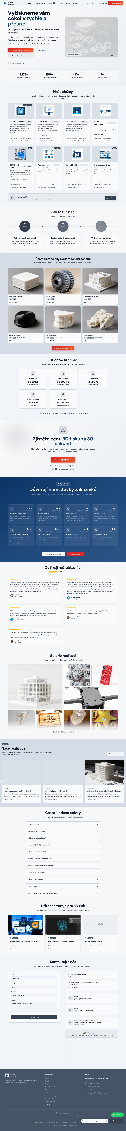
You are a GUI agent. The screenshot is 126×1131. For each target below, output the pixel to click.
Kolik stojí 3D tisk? (63, 826)
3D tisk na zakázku (51, 1090)
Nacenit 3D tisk (115, 3)
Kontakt (75, 3)
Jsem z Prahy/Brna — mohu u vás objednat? (63, 895)
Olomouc (61, 1116)
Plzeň (55, 1116)
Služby (29, 3)
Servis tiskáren (49, 1099)
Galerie (47, 1081)
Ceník (61, 3)
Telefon (11, 992)
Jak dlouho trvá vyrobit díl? (63, 833)
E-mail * (12, 983)
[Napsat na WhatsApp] (117, 1114)
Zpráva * (12, 1000)
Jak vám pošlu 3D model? (63, 854)
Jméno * (12, 975)
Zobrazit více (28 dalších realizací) (63, 732)
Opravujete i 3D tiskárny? (63, 874)
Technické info (40, 3)
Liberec (67, 1116)
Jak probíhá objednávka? (63, 881)
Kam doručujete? (63, 888)
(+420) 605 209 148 (92, 1087)
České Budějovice (76, 1116)
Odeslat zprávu (32, 1017)
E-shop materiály (50, 1102)
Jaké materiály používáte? (63, 840)
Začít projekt (63, 462)
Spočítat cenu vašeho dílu (63, 348)
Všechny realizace (116, 754)
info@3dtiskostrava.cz (93, 1090)
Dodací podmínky (50, 1096)
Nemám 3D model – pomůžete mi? (63, 860)
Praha (47, 1116)
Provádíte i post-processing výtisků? (63, 867)
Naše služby (42, 50)
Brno (51, 1116)
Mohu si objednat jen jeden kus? (63, 847)
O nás (68, 3)
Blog (53, 3)
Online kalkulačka (50, 1087)
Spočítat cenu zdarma (20, 50)
